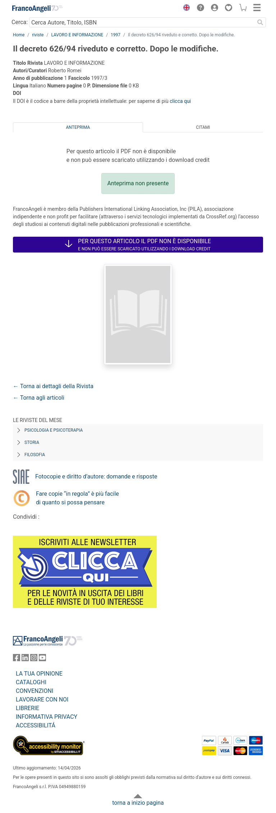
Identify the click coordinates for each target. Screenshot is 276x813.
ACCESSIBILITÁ (35, 725)
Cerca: (20, 22)
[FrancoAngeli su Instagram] (33, 659)
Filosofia (34, 454)
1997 (115, 34)
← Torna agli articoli (38, 397)
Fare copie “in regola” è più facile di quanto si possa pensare (77, 498)
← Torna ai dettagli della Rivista (53, 386)
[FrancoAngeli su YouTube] (42, 659)
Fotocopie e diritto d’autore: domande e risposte (96, 476)
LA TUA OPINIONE (39, 673)
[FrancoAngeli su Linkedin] (25, 659)
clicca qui (180, 101)
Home (18, 34)
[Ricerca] (260, 22)
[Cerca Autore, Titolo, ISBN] (141, 22)
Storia (31, 442)
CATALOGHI (31, 682)
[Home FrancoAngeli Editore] (37, 8)
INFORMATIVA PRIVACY (46, 716)
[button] (184, 9)
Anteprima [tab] (78, 127)
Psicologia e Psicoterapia (53, 430)
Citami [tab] (203, 127)
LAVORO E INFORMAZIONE (77, 34)
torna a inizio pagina (138, 802)
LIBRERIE (27, 708)
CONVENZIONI (34, 690)
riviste (37, 34)
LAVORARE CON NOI (42, 699)
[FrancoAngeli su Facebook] (16, 659)
